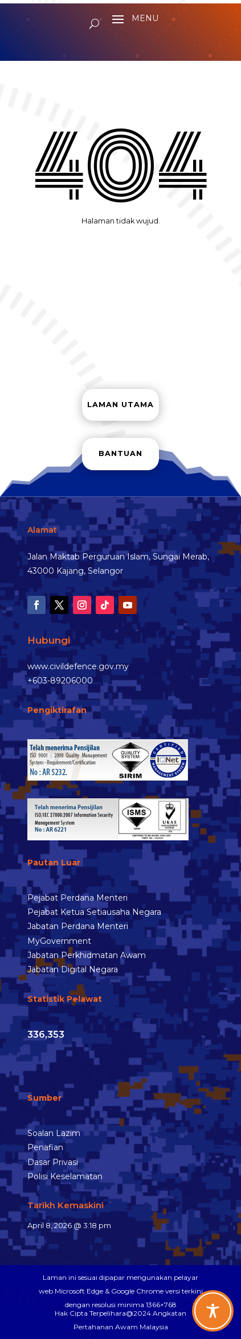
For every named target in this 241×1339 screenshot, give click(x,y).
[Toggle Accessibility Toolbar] (212, 1310)
